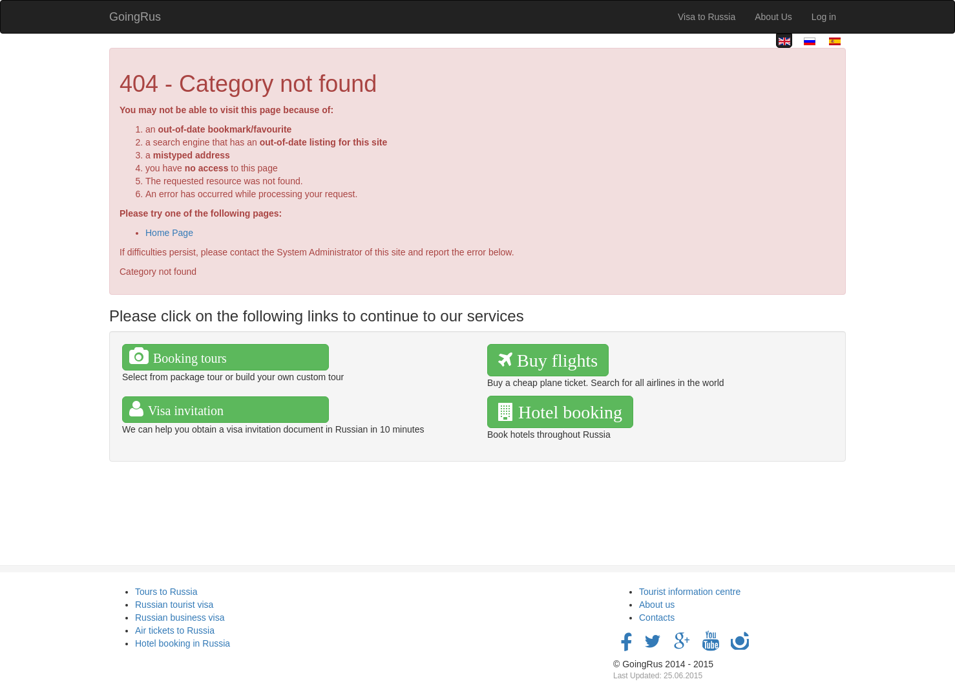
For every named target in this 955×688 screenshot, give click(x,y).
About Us (773, 17)
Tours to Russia (166, 591)
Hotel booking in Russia (182, 643)
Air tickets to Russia (175, 630)
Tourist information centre (689, 591)
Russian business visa (180, 617)
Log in (824, 17)
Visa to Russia (706, 17)
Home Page (169, 233)
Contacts (657, 617)
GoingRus (135, 16)
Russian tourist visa (174, 604)
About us (657, 604)
